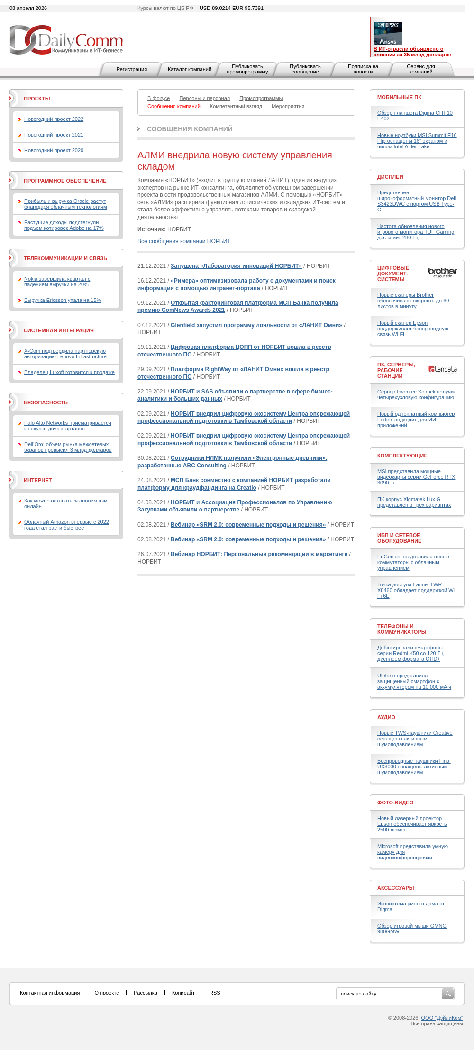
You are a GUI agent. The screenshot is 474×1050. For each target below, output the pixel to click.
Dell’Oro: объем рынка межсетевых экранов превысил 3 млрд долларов (68, 447)
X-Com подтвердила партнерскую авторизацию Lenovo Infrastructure (65, 353)
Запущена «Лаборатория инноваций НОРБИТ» (236, 266)
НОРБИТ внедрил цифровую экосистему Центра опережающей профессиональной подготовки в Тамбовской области (243, 418)
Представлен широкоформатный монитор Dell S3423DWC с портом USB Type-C (416, 201)
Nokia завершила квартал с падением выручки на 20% (57, 281)
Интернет (38, 480)
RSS (215, 992)
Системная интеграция (59, 330)
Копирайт (183, 992)
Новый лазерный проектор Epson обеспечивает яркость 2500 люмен (412, 823)
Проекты (37, 98)
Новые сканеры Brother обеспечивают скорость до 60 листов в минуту (413, 300)
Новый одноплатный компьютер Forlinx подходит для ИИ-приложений (416, 419)
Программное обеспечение (65, 180)
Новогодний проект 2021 (53, 134)
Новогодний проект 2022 (53, 119)
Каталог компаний (189, 69)
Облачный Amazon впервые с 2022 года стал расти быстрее (66, 524)
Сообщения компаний (190, 129)
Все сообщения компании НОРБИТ (184, 241)
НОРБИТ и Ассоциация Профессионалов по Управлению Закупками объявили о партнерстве (234, 506)
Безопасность (46, 402)
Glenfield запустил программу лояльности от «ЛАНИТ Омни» (256, 325)
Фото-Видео (395, 802)
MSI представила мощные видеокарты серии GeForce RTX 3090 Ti (416, 476)
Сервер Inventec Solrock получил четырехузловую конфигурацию (417, 394)
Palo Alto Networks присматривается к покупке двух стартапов (67, 425)
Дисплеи (390, 177)
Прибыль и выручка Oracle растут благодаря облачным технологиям (65, 204)
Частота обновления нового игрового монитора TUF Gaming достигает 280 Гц (415, 231)
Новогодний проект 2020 (53, 150)
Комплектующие (402, 455)
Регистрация (132, 69)
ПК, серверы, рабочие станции (396, 370)
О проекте (106, 992)
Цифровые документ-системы (393, 273)
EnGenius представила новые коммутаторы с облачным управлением (413, 562)
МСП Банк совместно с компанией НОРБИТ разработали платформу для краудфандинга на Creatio (234, 484)
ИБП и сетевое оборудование (399, 538)
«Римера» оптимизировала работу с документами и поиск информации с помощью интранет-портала (236, 284)
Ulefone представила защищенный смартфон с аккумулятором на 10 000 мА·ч (414, 681)
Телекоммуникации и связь (65, 258)
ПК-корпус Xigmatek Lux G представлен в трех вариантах (414, 502)
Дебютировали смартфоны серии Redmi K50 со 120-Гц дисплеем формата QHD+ (410, 653)
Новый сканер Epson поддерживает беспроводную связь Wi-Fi (412, 328)
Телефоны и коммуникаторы (402, 629)
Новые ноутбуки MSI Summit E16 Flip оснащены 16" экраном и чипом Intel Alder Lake (417, 140)
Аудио (386, 717)
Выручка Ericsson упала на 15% (62, 300)
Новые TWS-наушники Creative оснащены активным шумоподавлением (415, 738)
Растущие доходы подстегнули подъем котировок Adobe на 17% (64, 225)
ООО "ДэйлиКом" (442, 1018)
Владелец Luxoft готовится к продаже (69, 372)
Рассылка (145, 992)
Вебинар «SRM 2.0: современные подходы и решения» (248, 524)
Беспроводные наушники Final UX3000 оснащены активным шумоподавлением (414, 766)
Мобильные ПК (399, 97)
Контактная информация (50, 992)
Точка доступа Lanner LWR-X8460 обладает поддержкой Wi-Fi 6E (416, 590)
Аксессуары (395, 888)
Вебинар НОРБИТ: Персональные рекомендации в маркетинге (259, 554)
